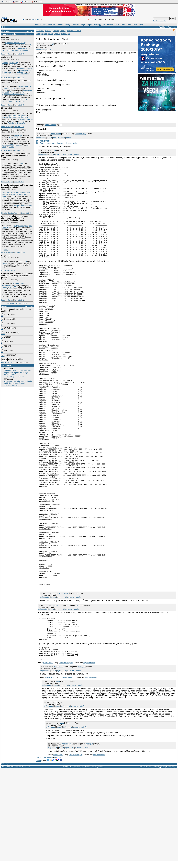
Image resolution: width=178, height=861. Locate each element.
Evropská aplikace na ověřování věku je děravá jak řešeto (17, 186)
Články (67, 25)
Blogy (82, 25)
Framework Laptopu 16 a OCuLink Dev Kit (16, 93)
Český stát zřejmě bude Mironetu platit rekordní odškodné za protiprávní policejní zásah (15, 218)
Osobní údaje (171, 859)
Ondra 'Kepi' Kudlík (61, 679)
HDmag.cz (25, 2)
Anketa (4, 306)
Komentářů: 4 (26, 213)
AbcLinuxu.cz (6, 2)
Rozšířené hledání (159, 21)
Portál (129, 25)
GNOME (6, 328)
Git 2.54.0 (5, 37)
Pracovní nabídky (8, 34)
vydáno (4, 263)
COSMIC (6, 323)
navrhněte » (28, 306)
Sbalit (49, 140)
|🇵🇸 (2, 270)
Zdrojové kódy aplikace (22, 206)
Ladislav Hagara (7, 54)
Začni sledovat (50, 127)
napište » (29, 31)
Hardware (51, 25)
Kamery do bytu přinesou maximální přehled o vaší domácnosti (18, 382)
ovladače (64, 34)
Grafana (5, 63)
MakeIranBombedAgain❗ (10, 213)
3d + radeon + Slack (74, 31)
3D (69, 34)
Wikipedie (13, 63)
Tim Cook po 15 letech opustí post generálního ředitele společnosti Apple (15, 156)
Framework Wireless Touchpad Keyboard (16, 100)
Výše (57, 157)
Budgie (5, 314)
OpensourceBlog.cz (66, 755)
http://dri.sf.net (42, 143)
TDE (4, 346)
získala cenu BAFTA (9, 287)
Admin (48, 50)
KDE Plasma (8, 332)
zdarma (11, 147)
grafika (50, 34)
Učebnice (75, 25)
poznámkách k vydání (20, 50)
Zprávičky (5, 31)
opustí (21, 163)
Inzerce (149, 859)
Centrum (10, 303)
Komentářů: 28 (19, 252)
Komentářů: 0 (19, 54)
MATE (5, 341)
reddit (16, 136)
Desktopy (97, 25)
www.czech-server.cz (22, 859)
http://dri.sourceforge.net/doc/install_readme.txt (57, 146)
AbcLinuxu (8, 368)
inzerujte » (29, 34)
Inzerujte (93, 19)
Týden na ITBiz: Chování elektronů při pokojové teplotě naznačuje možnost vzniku (17, 373)
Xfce (4, 350)
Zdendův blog (80, 136)
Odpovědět (40, 50)
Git (31, 45)
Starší (25, 303)
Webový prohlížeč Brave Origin (14, 130)
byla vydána (20, 68)
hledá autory (36, 19)
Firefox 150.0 (6, 108)
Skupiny (89, 25)
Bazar (123, 25)
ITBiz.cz (16, 2)
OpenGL (57, 34)
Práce (135, 25)
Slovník (110, 25)
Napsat (18, 303)
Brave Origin (13, 137)
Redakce (142, 859)
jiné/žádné (7, 355)
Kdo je (116, 25)
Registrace (172, 27)
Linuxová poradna (59, 31)
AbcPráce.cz (36, 2)
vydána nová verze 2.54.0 (15, 43)
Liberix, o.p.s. (48, 755)
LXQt (25, 261)
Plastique (79, 691)
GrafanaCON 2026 (22, 74)
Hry (104, 25)
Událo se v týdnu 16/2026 (14, 377)
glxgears (44, 34)
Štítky (38, 34)
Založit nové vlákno (44, 850)
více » (6, 250)
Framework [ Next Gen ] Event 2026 (16, 81)
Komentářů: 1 (19, 150)
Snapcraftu (21, 123)
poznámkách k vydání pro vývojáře (15, 117)
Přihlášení (162, 27)
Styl (3, 27)
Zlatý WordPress (89, 755)
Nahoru (57, 850)
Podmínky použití (159, 859)
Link (54, 140)
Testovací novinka (11, 385)
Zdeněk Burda (55, 136)
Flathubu (11, 123)
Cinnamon (7, 319)
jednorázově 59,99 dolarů (11, 145)
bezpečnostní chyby (24, 119)
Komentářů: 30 (7, 362)
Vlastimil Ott (56, 691)
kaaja (52, 44)
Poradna (38, 25)
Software (60, 25)
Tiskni (38, 853)
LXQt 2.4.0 (5, 256)
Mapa (141, 25)
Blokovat (61, 140)
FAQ (44, 25)
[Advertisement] (64, 120)
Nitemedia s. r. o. (79, 859)
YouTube (19, 72)
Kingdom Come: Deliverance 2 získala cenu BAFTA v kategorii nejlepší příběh (17, 276)
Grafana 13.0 (6, 57)
